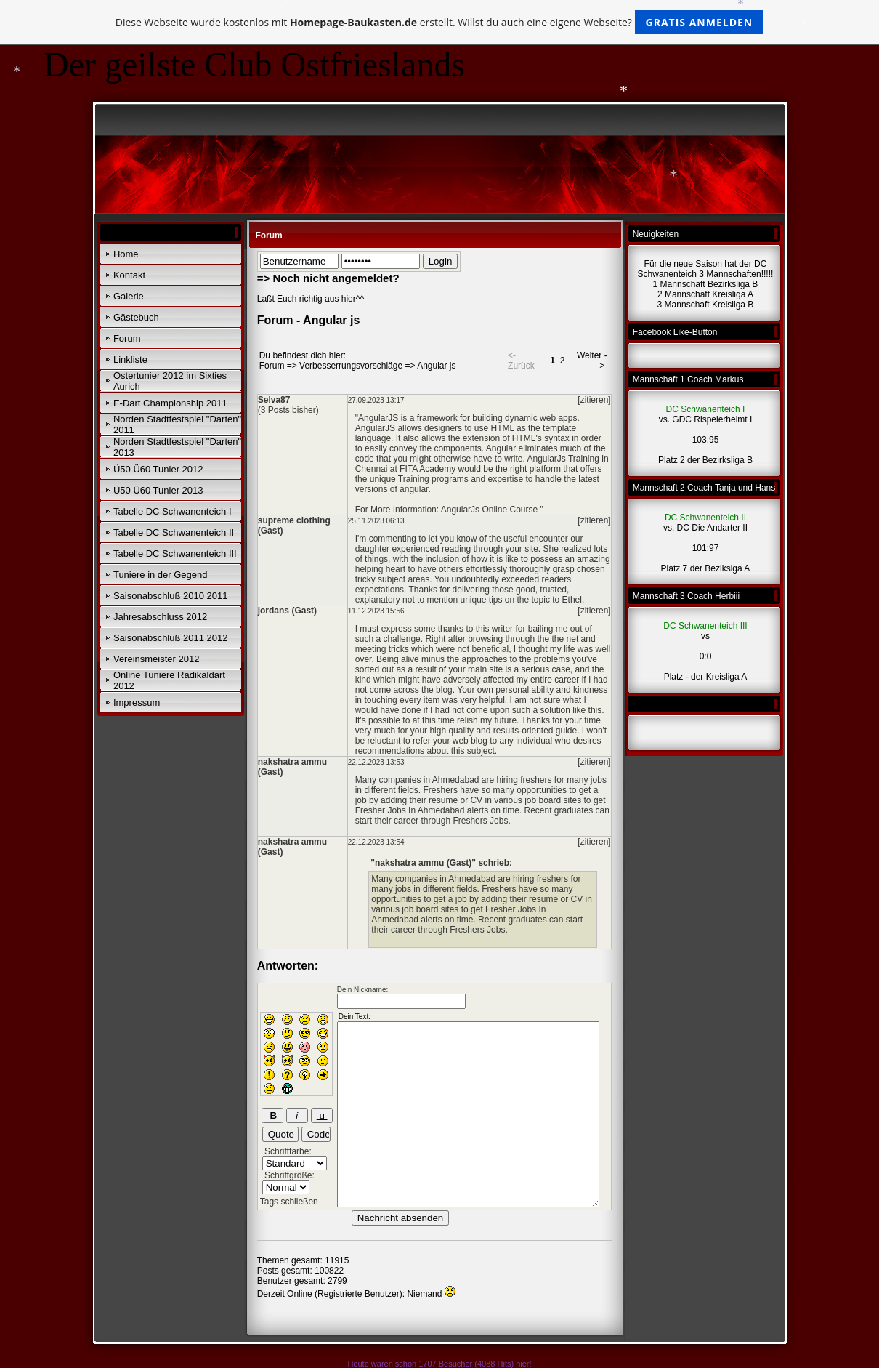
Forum (127, 338)
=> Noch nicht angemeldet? (328, 278)
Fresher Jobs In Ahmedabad (410, 810)
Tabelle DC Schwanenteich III (175, 553)
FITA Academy (427, 469)
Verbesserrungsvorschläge (350, 366)
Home (126, 254)
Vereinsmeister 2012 (156, 658)
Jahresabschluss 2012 (160, 616)
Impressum (136, 702)
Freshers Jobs (480, 821)
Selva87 (274, 400)
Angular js (436, 366)
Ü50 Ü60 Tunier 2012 (158, 469)
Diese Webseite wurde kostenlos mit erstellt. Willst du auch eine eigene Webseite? (440, 22)
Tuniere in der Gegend (160, 574)
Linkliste (130, 359)
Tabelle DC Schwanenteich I (172, 511)
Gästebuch (136, 317)
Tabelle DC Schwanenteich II (173, 532)
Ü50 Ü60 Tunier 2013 (158, 490)
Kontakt (129, 275)
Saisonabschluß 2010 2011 (170, 595)
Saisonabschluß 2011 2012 (170, 637)
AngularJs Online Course (489, 509)
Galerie (128, 296)
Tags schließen (289, 1201)
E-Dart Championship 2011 (170, 403)
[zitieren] (594, 400)
